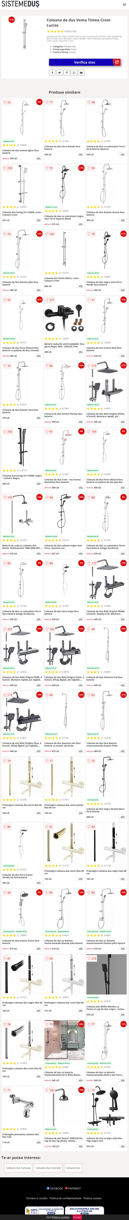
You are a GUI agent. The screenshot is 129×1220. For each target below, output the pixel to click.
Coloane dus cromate (48, 1168)
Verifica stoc (97, 62)
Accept (77, 1217)
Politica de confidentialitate (65, 1198)
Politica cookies (93, 1198)
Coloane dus (73, 1168)
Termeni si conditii (36, 1198)
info (39, 158)
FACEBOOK (55, 1188)
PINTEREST (73, 1188)
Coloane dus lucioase (18, 1168)
